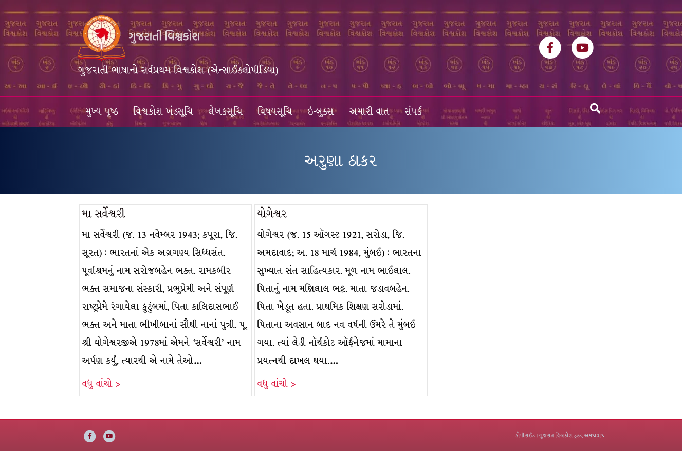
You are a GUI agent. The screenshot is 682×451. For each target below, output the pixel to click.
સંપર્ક (413, 112)
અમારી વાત (369, 112)
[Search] (595, 108)
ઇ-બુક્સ (321, 112)
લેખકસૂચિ (226, 112)
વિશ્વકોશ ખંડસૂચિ (163, 112)
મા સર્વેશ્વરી (103, 214)
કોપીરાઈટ (525, 435)
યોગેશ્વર (272, 214)
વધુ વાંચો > (101, 384)
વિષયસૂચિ (275, 112)
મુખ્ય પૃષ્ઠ (102, 112)
